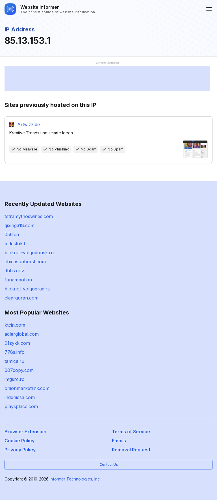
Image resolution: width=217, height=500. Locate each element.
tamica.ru (14, 361)
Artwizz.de (28, 124)
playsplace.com (21, 406)
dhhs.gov (14, 270)
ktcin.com (15, 325)
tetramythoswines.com (29, 216)
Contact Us (108, 464)
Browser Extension (25, 431)
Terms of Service (131, 431)
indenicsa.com (20, 397)
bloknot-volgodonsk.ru (29, 252)
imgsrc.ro (15, 379)
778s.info (15, 352)
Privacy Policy (20, 449)
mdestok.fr (16, 243)
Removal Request (131, 449)
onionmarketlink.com (27, 388)
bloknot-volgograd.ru (27, 289)
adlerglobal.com (22, 334)
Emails (119, 440)
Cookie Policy (19, 440)
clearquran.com (21, 298)
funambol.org (19, 280)
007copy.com (19, 370)
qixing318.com (19, 225)
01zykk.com (17, 343)
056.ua (12, 234)
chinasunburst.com (25, 261)
